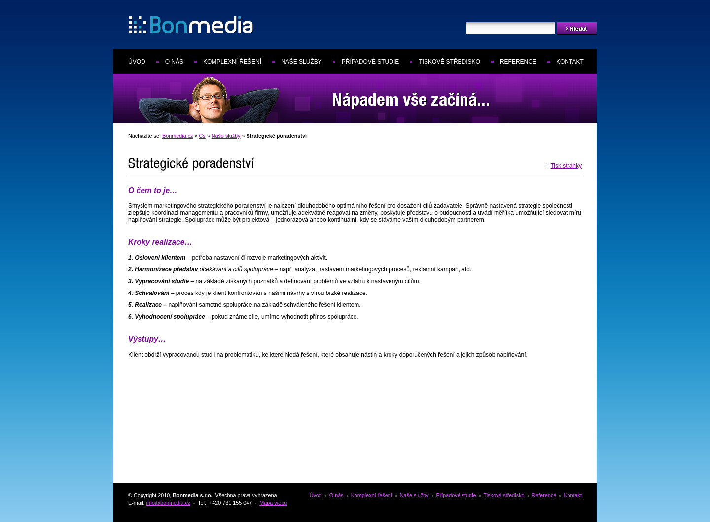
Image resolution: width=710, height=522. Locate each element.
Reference (518, 61)
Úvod (136, 61)
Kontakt (570, 61)
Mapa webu (273, 503)
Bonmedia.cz (177, 136)
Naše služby (301, 61)
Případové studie (370, 61)
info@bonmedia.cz (168, 503)
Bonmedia (154, 21)
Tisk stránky (566, 166)
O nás (174, 61)
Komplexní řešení (232, 61)
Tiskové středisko (449, 61)
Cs (202, 136)
